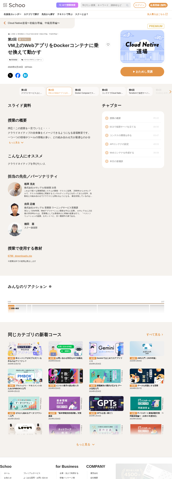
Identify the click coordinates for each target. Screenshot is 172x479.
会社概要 (94, 448)
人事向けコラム (66, 453)
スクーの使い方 (10, 457)
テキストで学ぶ (65, 14)
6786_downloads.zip (20, 256)
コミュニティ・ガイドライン (35, 457)
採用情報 (94, 453)
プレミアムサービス (31, 444)
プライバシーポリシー (32, 462)
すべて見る (155, 334)
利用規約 (27, 453)
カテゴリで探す (31, 14)
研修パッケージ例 (67, 448)
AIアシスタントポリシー (33, 466)
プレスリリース (97, 457)
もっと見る (17, 142)
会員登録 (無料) (158, 5)
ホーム (7, 444)
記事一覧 (8, 466)
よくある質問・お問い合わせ (35, 448)
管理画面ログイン (67, 457)
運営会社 (94, 444)
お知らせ (8, 448)
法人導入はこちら (157, 14)
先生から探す (48, 14)
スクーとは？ (81, 14)
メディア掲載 (96, 462)
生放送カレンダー (12, 14)
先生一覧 (8, 462)
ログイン (139, 5)
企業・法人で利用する (69, 444)
